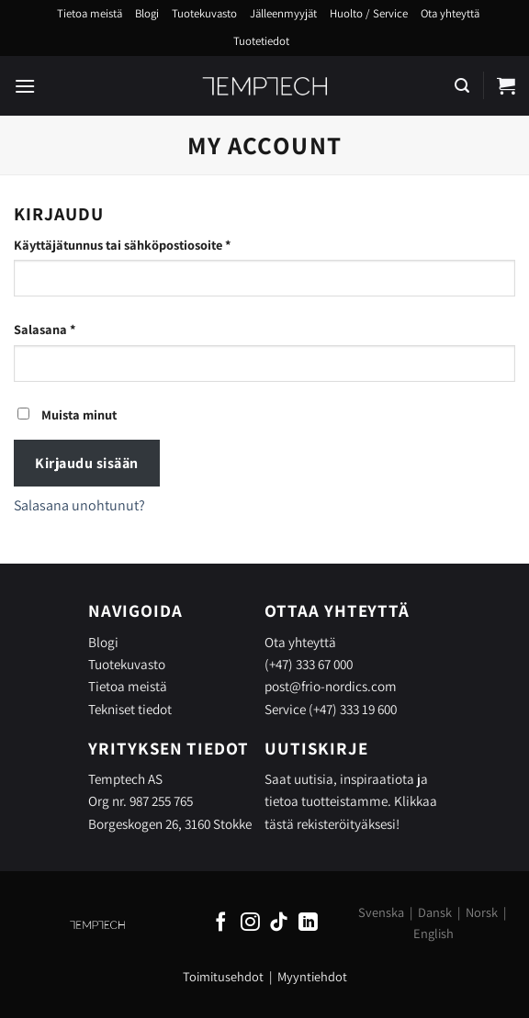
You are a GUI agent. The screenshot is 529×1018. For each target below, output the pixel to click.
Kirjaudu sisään (86, 463)
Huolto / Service (369, 13)
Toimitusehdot (223, 976)
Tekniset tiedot (130, 708)
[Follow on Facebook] (221, 923)
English (433, 933)
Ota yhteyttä (450, 13)
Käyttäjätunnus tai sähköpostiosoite (151, 243)
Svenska (381, 912)
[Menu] (25, 85)
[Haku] (462, 86)
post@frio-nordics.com (330, 686)
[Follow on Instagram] (250, 923)
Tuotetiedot (261, 41)
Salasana (74, 328)
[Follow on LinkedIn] (308, 923)
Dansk (435, 912)
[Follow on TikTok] (278, 923)
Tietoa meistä (89, 13)
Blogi (147, 13)
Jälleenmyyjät (283, 13)
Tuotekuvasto (204, 13)
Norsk (482, 912)
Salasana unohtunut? (79, 505)
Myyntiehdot (312, 976)
